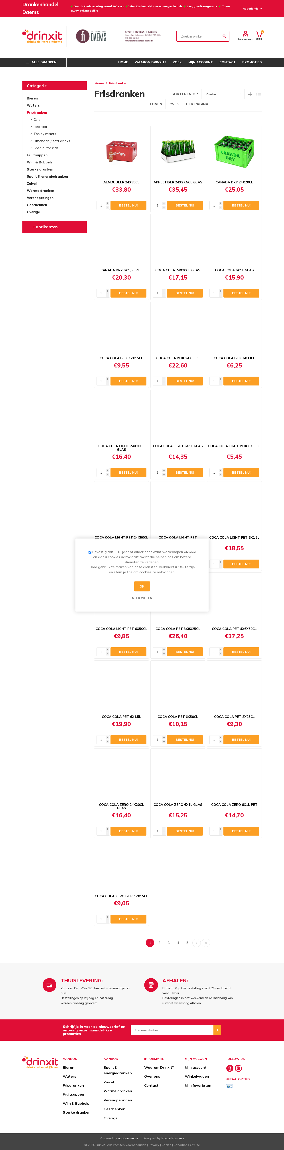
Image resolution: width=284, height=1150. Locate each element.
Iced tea (40, 127)
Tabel (250, 94)
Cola (37, 119)
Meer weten (142, 598)
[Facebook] (229, 1068)
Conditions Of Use (187, 1145)
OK (142, 586)
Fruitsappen (37, 155)
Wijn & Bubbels (39, 162)
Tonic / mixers (45, 134)
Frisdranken (37, 112)
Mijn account (245, 39)
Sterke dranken (40, 169)
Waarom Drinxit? (159, 1067)
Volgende (196, 943)
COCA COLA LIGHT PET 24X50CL (121, 537)
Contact (151, 1085)
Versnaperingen (40, 198)
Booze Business (173, 1138)
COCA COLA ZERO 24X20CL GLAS (121, 806)
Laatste (206, 943)
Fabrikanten (46, 226)
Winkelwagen (197, 1076)
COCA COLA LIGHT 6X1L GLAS (178, 446)
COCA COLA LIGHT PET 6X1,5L (234, 537)
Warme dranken (40, 191)
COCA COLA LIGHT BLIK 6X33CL (234, 446)
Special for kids (46, 148)
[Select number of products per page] (174, 104)
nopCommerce (128, 1138)
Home (99, 83)
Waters (33, 105)
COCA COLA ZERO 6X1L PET (234, 804)
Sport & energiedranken (47, 176)
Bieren (32, 98)
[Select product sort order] (223, 94)
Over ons (152, 1076)
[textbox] (202, 36)
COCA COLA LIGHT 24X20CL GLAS (121, 447)
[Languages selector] (252, 8)
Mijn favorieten (198, 1085)
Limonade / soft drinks (52, 141)
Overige (33, 212)
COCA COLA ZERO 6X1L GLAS (178, 804)
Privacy (154, 1145)
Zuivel (32, 183)
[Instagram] (238, 1068)
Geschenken (37, 205)
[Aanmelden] (172, 1030)
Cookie (166, 1145)
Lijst (258, 94)
